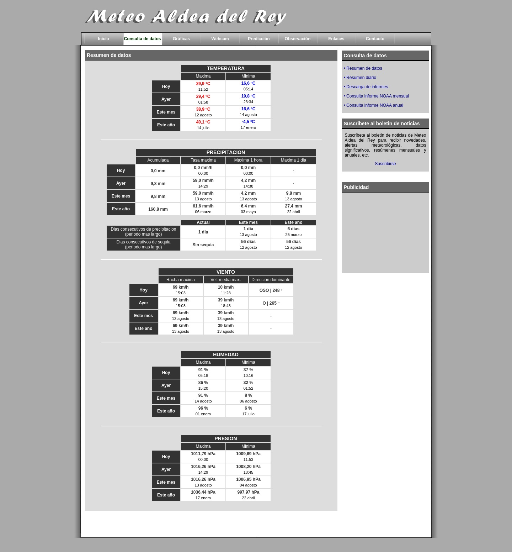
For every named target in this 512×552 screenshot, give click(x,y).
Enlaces (336, 38)
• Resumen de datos (363, 68)
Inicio (103, 38)
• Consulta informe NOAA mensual (376, 96)
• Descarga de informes (366, 86)
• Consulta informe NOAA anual (374, 105)
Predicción (259, 38)
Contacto (375, 38)
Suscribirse (385, 163)
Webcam (220, 38)
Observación (298, 38)
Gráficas (181, 38)
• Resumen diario (360, 77)
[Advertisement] (385, 231)
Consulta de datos (142, 38)
